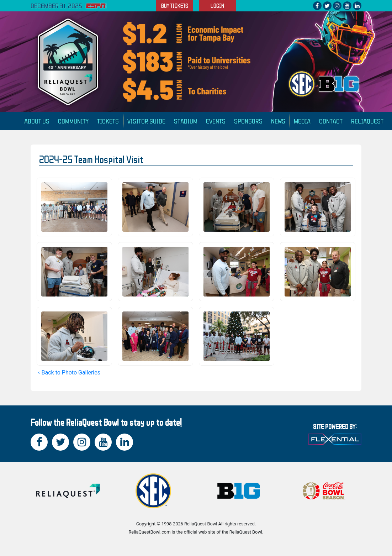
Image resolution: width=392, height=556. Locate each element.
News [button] (278, 120)
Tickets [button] (108, 120)
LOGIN (217, 6)
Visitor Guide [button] (146, 120)
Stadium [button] (185, 120)
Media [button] (302, 120)
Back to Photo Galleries (71, 372)
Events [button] (216, 120)
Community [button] (73, 120)
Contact (331, 120)
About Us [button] (36, 120)
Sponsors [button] (248, 120)
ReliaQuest (367, 120)
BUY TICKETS (174, 6)
